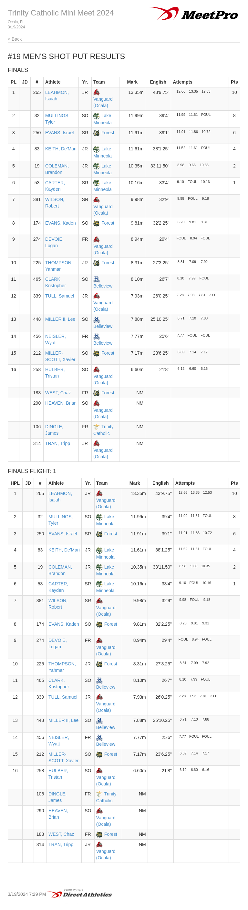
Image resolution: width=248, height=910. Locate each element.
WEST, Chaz (58, 392)
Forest (107, 132)
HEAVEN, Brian (61, 403)
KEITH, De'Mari (61, 148)
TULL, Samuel (59, 295)
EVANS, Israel (59, 132)
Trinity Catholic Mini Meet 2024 (61, 12)
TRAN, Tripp (57, 443)
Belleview (102, 285)
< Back (15, 39)
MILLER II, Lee (60, 319)
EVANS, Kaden (60, 223)
